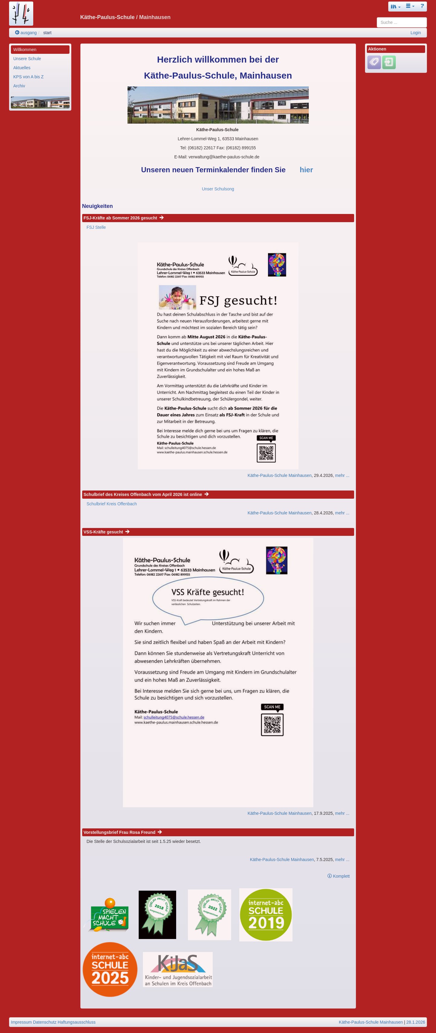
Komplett (339, 876)
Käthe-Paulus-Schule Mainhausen (279, 475)
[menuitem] (40, 49)
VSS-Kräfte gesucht (107, 531)
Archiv (19, 85)
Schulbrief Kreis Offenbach (112, 503)
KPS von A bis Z (28, 76)
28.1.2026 (415, 1022)
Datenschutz (45, 1022)
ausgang (26, 32)
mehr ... (342, 475)
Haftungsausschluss (76, 1022)
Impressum (21, 1022)
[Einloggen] (389, 62)
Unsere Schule (27, 58)
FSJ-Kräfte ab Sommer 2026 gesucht (124, 217)
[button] (396, 6)
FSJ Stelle (96, 227)
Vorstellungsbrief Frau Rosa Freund (123, 832)
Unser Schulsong (218, 188)
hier (306, 170)
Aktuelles (22, 67)
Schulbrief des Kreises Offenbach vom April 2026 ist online (146, 494)
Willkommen (24, 49)
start (47, 32)
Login (416, 32)
